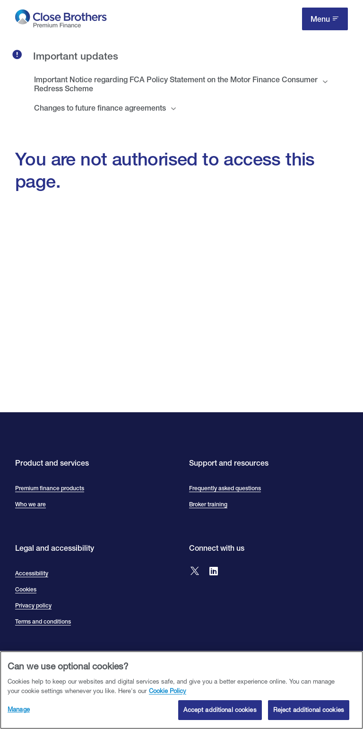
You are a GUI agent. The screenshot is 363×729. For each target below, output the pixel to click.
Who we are (30, 504)
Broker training (208, 504)
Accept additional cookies (219, 715)
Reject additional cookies (308, 715)
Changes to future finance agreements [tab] (100, 108)
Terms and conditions (43, 621)
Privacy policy (33, 605)
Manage (19, 714)
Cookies (25, 589)
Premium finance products (49, 488)
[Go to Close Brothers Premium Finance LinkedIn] (213, 571)
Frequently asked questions (225, 488)
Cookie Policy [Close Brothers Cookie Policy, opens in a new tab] (167, 695)
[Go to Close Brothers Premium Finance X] (194, 571)
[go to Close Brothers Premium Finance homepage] (61, 20)
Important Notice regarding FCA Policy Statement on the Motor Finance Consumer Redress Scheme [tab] (176, 84)
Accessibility (31, 573)
